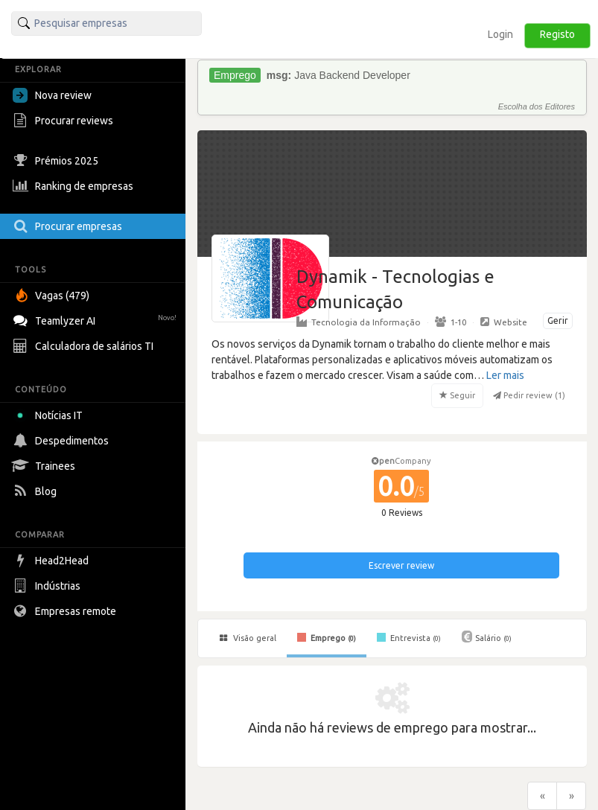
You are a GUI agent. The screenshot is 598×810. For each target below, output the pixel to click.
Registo (557, 34)
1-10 (450, 321)
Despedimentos (62, 441)
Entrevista (409, 637)
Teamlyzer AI (96, 319)
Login (500, 34)
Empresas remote (66, 611)
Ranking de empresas (74, 186)
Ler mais (505, 375)
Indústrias (48, 586)
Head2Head (52, 561)
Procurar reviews (64, 121)
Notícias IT (50, 415)
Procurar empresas (69, 226)
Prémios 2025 (57, 161)
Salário (487, 636)
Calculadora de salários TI (84, 346)
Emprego (326, 637)
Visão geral (248, 638)
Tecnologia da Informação (358, 321)
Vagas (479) (52, 295)
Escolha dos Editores (536, 106)
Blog (36, 491)
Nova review (52, 95)
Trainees (45, 466)
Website (503, 321)
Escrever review (401, 565)
